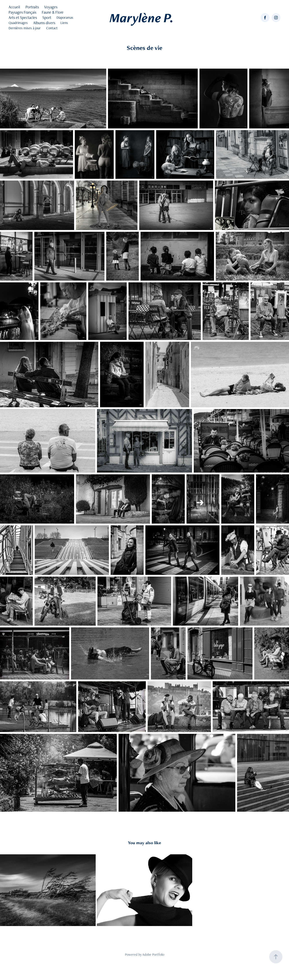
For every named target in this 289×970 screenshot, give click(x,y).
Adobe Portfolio (153, 954)
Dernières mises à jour (25, 28)
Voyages (50, 6)
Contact (52, 28)
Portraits (32, 6)
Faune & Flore (53, 12)
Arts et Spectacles (23, 17)
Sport (46, 17)
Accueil (14, 6)
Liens (64, 22)
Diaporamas (65, 17)
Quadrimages (18, 22)
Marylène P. (142, 17)
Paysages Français (22, 12)
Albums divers (44, 22)
